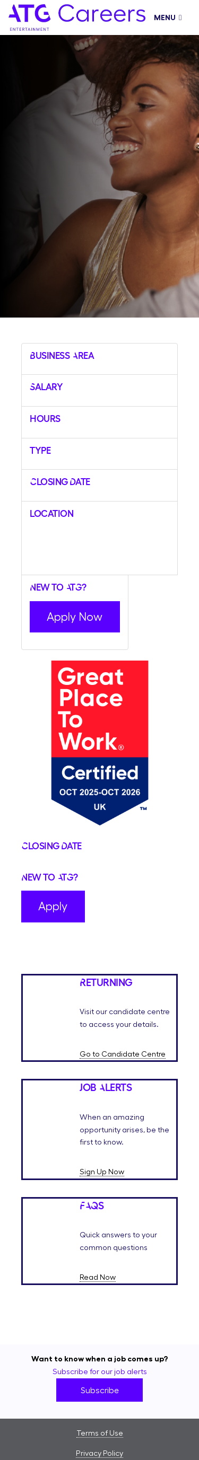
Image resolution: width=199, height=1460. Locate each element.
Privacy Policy (99, 1453)
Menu (167, 17)
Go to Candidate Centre (123, 1054)
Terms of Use (99, 1433)
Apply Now (74, 616)
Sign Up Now (102, 1171)
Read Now (98, 1277)
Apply (52, 906)
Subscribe (100, 1390)
